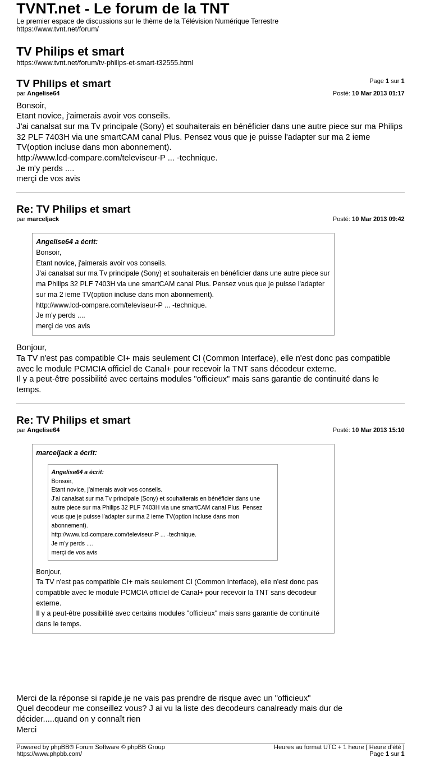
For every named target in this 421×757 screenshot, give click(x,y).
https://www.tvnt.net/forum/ (57, 29)
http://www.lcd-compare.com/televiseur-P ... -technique (115, 157)
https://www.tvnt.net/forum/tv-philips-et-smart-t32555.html (104, 63)
